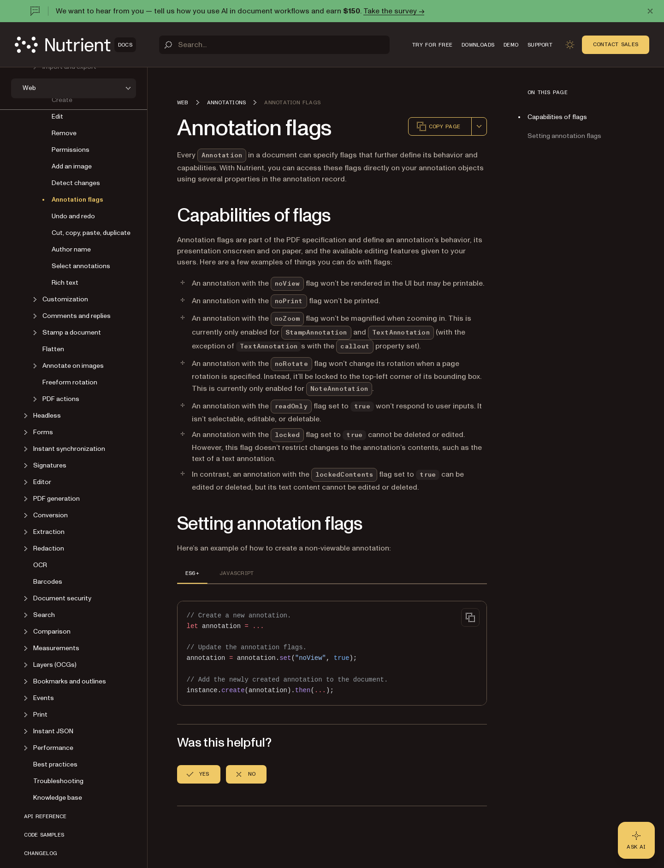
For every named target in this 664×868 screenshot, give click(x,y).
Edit (57, 116)
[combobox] (479, 126)
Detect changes (76, 183)
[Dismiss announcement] (650, 11)
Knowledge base (57, 797)
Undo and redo (73, 216)
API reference (45, 816)
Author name (71, 249)
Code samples (44, 835)
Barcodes (47, 581)
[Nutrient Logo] (75, 44)
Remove (64, 133)
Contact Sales (615, 44)
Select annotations (81, 266)
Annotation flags (77, 199)
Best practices (55, 764)
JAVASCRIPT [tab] (236, 573)
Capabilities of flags (557, 117)
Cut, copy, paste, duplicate (91, 232)
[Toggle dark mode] (570, 45)
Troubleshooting (58, 781)
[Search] (274, 45)
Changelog (40, 853)
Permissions (70, 149)
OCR (40, 565)
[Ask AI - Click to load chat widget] (636, 840)
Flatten (53, 349)
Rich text (65, 282)
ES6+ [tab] (192, 573)
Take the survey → (393, 11)
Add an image (72, 166)
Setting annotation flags (564, 136)
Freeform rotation (69, 382)
